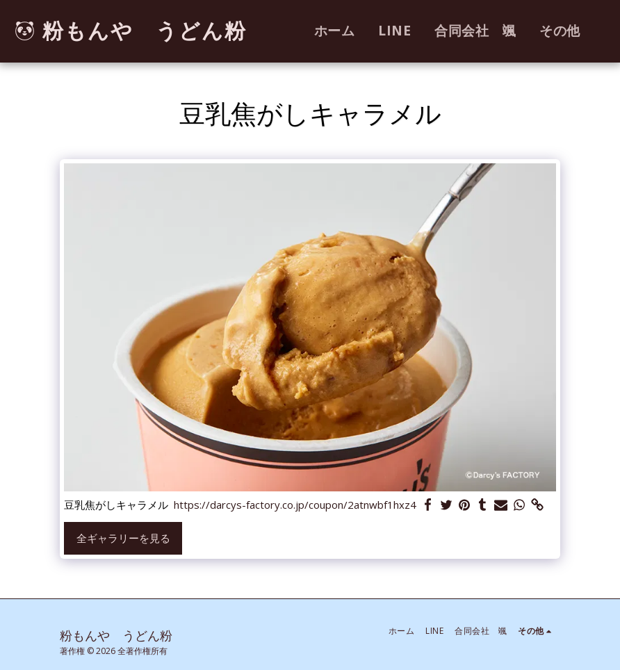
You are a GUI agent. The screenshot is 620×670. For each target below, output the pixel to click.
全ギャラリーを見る (123, 538)
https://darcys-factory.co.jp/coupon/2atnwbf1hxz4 (295, 505)
